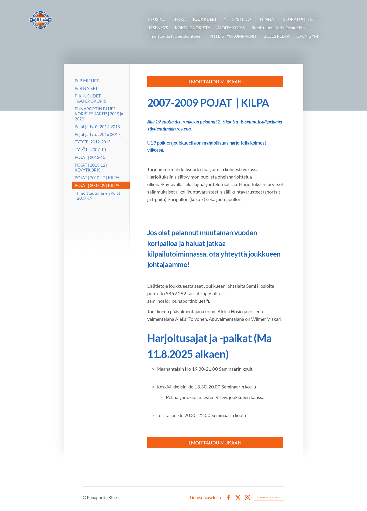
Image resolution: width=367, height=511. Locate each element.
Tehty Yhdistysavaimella (269, 497)
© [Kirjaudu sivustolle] (85, 497)
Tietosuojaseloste (205, 497)
